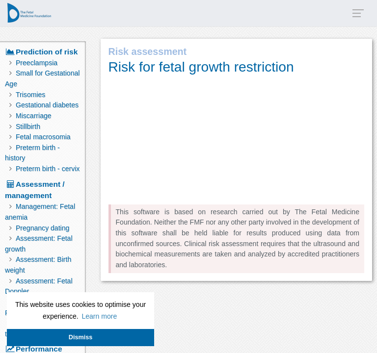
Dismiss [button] (80, 337)
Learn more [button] (99, 316)
